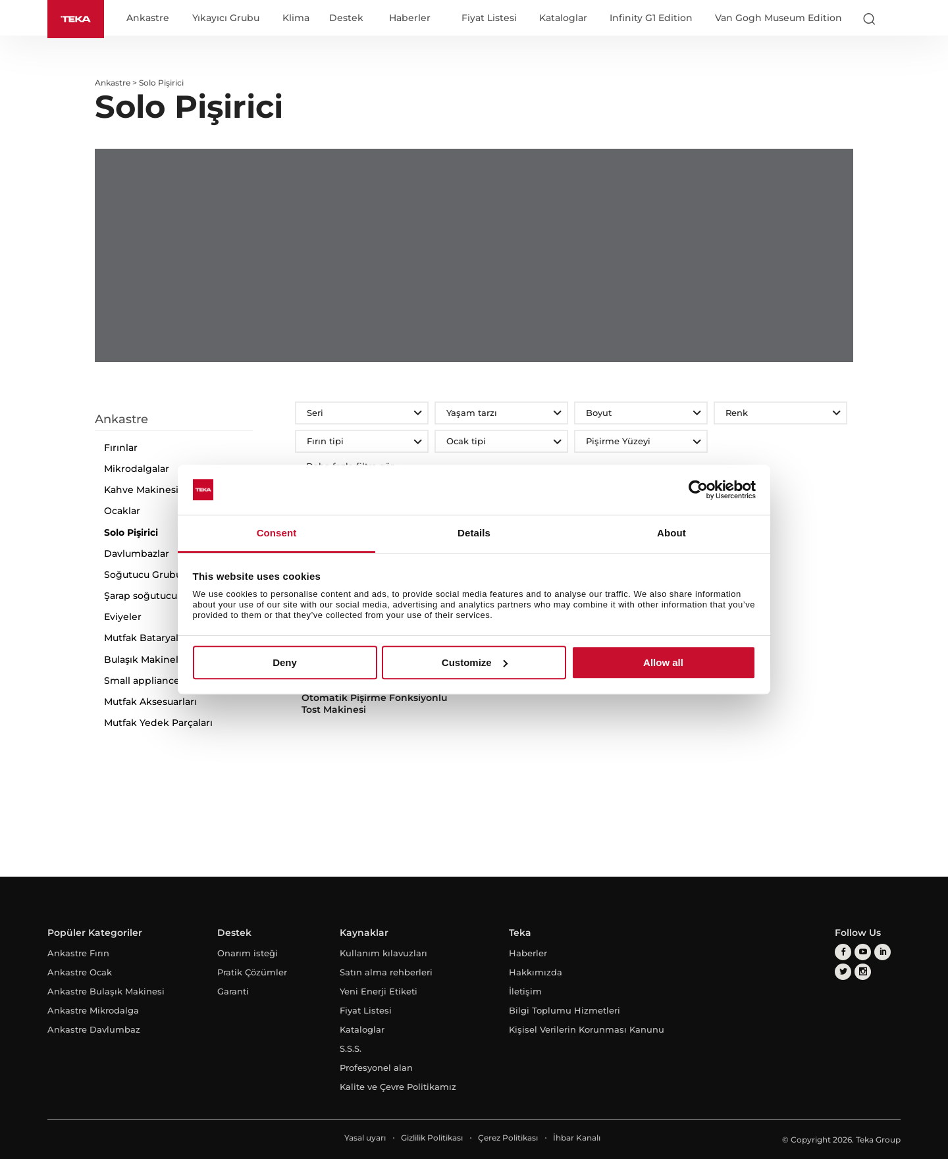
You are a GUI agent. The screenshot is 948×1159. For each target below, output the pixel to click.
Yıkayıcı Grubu (225, 18)
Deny (285, 662)
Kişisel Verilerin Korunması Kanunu (586, 1029)
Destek (346, 18)
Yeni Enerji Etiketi (378, 991)
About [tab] (671, 533)
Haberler (410, 18)
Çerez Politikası (508, 1138)
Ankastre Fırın (78, 953)
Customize (475, 662)
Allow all (663, 662)
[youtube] (863, 952)
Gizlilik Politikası (432, 1138)
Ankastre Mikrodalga (93, 1010)
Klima (295, 18)
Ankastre (147, 18)
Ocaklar (122, 510)
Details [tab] (474, 533)
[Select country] (895, 18)
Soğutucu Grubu (143, 574)
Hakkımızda (535, 972)
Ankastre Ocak (79, 972)
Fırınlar (121, 447)
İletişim (525, 991)
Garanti (233, 991)
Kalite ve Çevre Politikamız (398, 1086)
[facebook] (843, 952)
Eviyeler (123, 616)
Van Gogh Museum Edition (778, 18)
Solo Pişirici (131, 532)
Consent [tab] (277, 533)
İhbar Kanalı (576, 1138)
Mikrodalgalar (136, 468)
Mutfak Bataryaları (147, 637)
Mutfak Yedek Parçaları (158, 722)
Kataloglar (563, 18)
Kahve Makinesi (141, 489)
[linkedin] (882, 952)
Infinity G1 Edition (651, 18)
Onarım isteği (247, 953)
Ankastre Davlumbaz (93, 1029)
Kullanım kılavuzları (383, 953)
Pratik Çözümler (252, 972)
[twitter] (843, 972)
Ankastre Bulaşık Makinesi (106, 991)
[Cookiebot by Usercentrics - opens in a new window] (698, 490)
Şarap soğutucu (140, 595)
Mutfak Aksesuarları (150, 701)
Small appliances (144, 680)
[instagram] (863, 972)
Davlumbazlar (136, 553)
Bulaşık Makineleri (147, 659)
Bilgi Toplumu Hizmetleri (564, 1010)
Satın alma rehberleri (386, 972)
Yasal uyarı (365, 1138)
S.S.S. (350, 1048)
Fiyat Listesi (489, 18)
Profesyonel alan (376, 1067)
